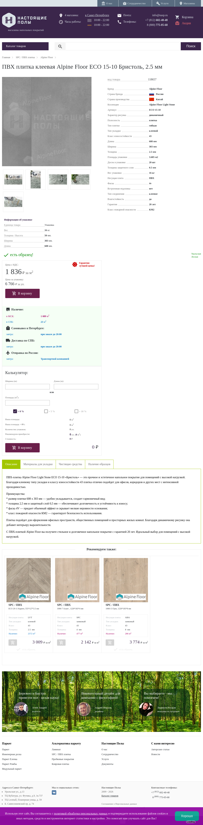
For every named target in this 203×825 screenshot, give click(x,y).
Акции (186, 23)
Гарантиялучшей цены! (87, 264)
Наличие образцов (99, 464)
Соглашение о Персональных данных (119, 804)
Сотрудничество (110, 754)
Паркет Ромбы (9, 764)
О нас (104, 749)
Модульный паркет (12, 768)
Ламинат (56, 749)
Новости (155, 754)
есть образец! (21, 255)
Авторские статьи (160, 749)
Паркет (5, 749)
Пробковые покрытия (63, 759)
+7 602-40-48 (160, 792)
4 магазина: (72, 15)
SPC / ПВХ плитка (61, 754)
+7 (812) (156, 20)
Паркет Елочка (9, 759)
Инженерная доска (11, 754)
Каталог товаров (110, 795)
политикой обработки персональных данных (80, 813)
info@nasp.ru (160, 15)
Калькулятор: (16, 372)
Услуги (105, 759)
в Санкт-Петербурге (97, 15)
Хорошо (187, 816)
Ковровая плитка (60, 764)
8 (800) (157, 24)
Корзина (187, 17)
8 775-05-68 (160, 797)
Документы (107, 764)
